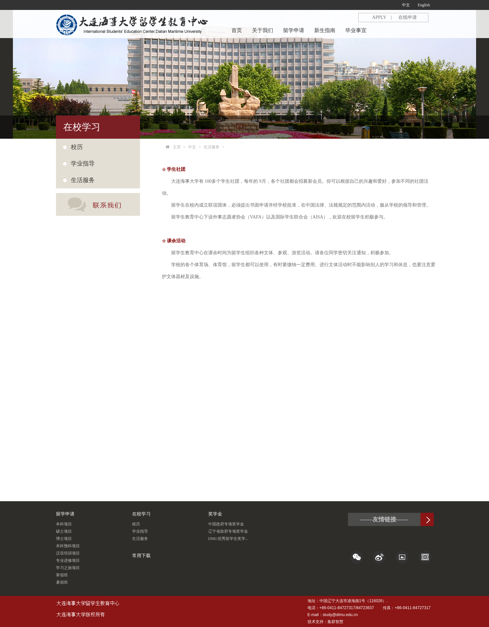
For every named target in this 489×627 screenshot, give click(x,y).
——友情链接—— (384, 519)
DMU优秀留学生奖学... (228, 538)
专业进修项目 (68, 560)
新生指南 (324, 30)
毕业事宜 (356, 30)
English (424, 5)
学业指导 (140, 531)
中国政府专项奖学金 (226, 524)
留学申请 (293, 30)
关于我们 (262, 30)
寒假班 (62, 575)
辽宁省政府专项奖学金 (228, 531)
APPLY (379, 17)
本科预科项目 (68, 546)
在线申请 (407, 17)
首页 (236, 30)
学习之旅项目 (68, 567)
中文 (406, 5)
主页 (177, 147)
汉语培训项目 (68, 553)
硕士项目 (64, 531)
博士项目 (64, 538)
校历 (77, 147)
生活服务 (212, 147)
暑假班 (62, 582)
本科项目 (64, 524)
